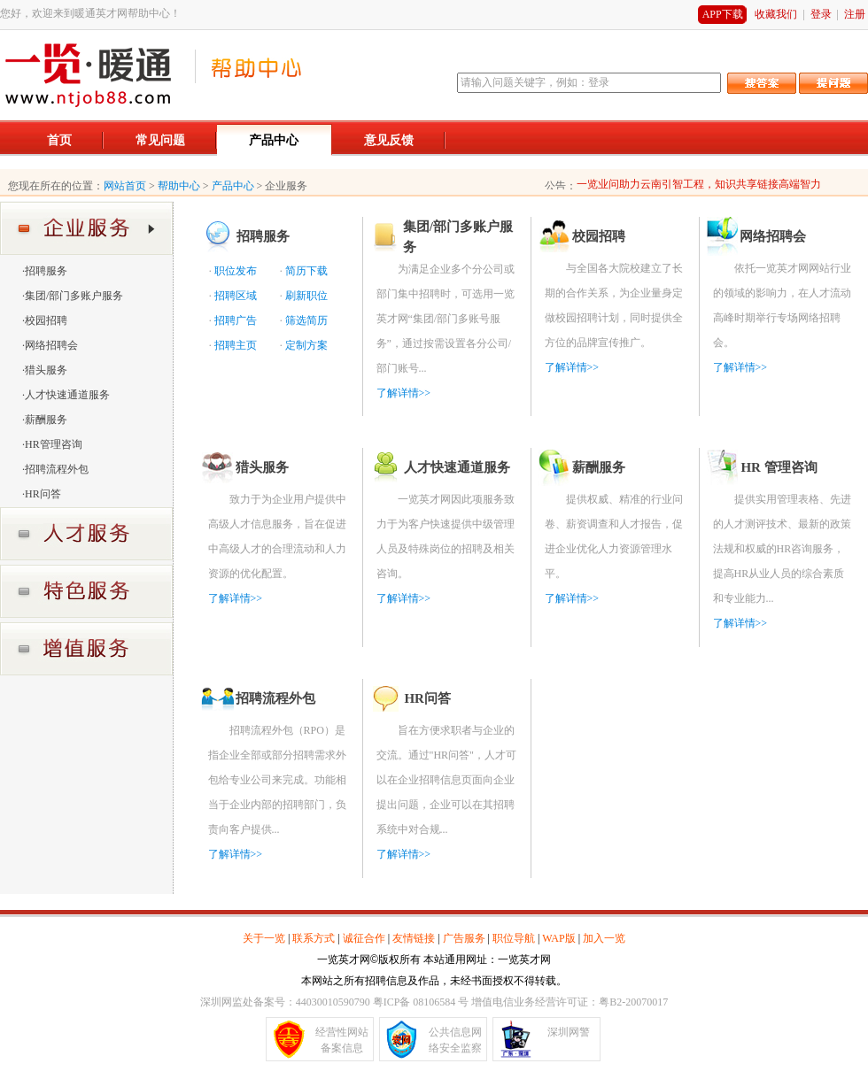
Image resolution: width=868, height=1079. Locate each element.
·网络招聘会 (50, 345)
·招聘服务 (44, 271)
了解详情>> (403, 393)
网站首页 (125, 186)
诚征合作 (364, 938)
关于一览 (264, 938)
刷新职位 (306, 295)
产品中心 (273, 140)
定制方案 (306, 345)
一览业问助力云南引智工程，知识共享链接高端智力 (699, 184)
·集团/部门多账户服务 (72, 295)
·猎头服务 (44, 370)
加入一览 (604, 938)
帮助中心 (179, 186)
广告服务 (464, 938)
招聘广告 (235, 320)
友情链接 (413, 938)
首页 (59, 140)
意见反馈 (389, 140)
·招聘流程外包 (55, 469)
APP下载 (722, 14)
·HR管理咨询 (52, 444)
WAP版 (558, 938)
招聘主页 (235, 345)
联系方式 (313, 938)
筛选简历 (306, 320)
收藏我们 (776, 14)
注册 (854, 14)
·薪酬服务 (44, 419)
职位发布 (235, 271)
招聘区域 (235, 295)
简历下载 (306, 271)
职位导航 (513, 938)
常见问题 (160, 140)
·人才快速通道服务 (66, 395)
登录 (821, 14)
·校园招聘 (44, 320)
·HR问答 (41, 494)
